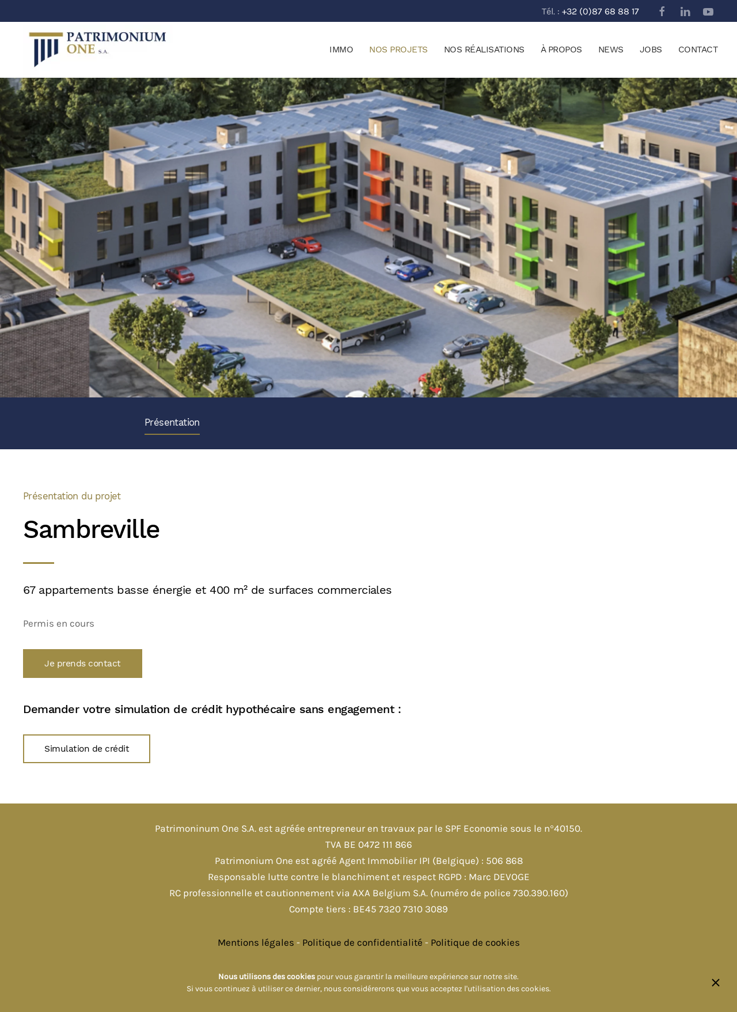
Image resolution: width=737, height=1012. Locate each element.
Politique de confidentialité (362, 942)
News (611, 49)
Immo (341, 49)
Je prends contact (82, 663)
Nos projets (398, 49)
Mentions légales (256, 942)
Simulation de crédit (86, 749)
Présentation (172, 422)
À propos (561, 49)
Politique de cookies (475, 942)
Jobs (651, 49)
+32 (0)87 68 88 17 (600, 11)
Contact (698, 49)
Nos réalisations (484, 49)
